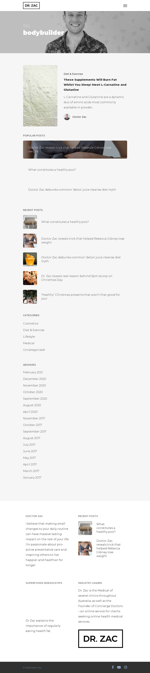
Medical (29, 343)
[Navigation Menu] (125, 5)
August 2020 (32, 405)
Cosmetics (30, 323)
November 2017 (34, 418)
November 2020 (34, 385)
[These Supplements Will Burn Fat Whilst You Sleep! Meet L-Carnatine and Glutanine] (40, 95)
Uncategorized (34, 349)
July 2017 (29, 444)
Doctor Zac (79, 116)
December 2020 (34, 379)
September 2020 (35, 398)
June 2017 (30, 451)
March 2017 (31, 471)
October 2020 (33, 392)
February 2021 (33, 372)
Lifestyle (29, 336)
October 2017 (32, 425)
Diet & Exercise (73, 73)
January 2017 (32, 477)
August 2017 (31, 438)
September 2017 (34, 431)
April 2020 (30, 411)
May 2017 (29, 458)
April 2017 (30, 464)
